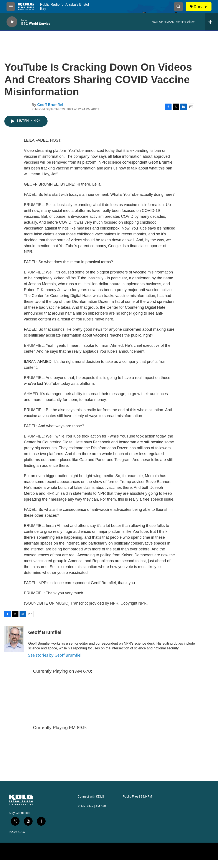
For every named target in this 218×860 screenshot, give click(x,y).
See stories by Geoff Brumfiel (54, 655)
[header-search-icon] (178, 6)
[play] (11, 21)
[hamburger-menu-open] (11, 6)
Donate (200, 6)
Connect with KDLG (91, 796)
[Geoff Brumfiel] (14, 639)
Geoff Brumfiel (50, 105)
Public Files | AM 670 (92, 806)
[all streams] (211, 21)
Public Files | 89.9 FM (137, 796)
